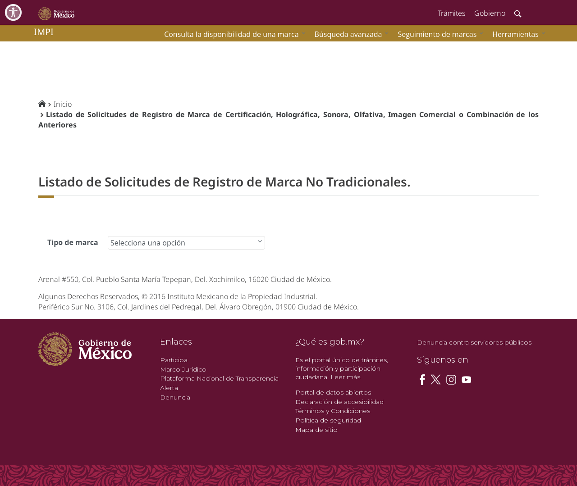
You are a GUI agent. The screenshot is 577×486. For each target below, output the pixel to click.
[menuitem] (516, 34)
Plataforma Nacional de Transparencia (219, 378)
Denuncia (175, 397)
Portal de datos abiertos (333, 392)
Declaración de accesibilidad (339, 402)
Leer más (345, 377)
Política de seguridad (328, 420)
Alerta (169, 388)
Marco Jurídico (183, 369)
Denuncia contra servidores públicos (474, 342)
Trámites (451, 13)
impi (44, 32)
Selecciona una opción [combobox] (147, 243)
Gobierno (489, 13)
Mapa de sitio (316, 430)
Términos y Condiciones (332, 411)
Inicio (63, 104)
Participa (174, 360)
